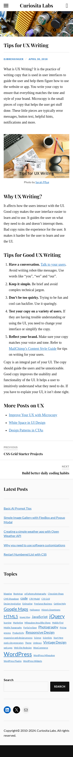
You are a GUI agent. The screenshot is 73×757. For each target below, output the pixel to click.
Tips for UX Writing (26, 45)
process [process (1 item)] (7, 633)
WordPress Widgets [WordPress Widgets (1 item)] (32, 661)
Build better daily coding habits (45, 473)
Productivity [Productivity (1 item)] (18, 633)
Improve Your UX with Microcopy (33, 415)
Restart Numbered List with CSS (25, 554)
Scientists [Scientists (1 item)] (47, 637)
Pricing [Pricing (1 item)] (63, 627)
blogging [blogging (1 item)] (8, 593)
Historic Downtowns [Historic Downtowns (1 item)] (50, 609)
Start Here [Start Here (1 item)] (58, 637)
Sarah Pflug (42, 182)
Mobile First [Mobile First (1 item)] (57, 622)
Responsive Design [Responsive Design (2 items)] (40, 632)
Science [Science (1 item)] (37, 637)
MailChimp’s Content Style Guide (32, 349)
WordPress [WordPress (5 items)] (18, 654)
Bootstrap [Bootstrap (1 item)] (18, 593)
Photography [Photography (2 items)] (48, 627)
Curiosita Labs (36, 5)
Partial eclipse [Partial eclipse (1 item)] (30, 627)
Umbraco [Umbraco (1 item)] (37, 643)
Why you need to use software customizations (34, 545)
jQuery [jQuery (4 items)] (57, 616)
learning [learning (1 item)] (7, 622)
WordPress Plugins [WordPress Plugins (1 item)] (13, 661)
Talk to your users (53, 264)
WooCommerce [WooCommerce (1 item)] (40, 647)
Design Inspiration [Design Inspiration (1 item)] (12, 603)
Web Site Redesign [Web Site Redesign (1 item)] (23, 647)
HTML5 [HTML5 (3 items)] (11, 616)
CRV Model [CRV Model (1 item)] (34, 598)
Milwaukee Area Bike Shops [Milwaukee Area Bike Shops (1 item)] (38, 622)
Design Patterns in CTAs (26, 430)
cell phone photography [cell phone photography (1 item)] (35, 593)
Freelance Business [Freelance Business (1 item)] (43, 603)
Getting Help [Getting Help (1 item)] (60, 603)
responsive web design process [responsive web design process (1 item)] (18, 637)
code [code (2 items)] (24, 598)
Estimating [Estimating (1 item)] (27, 603)
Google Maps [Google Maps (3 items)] (16, 609)
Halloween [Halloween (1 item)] (35, 609)
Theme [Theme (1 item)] (28, 643)
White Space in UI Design (27, 423)
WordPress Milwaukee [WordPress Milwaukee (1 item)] (44, 655)
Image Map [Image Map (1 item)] (25, 617)
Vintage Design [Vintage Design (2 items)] (54, 642)
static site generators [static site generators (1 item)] (14, 643)
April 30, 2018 (38, 59)
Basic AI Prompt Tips (18, 508)
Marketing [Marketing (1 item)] (18, 622)
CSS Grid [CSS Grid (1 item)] (45, 598)
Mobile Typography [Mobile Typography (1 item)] (13, 627)
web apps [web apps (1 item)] (8, 647)
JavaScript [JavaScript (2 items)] (40, 617)
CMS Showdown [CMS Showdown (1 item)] (11, 598)
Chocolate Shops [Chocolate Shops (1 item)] (56, 593)
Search (8, 680)
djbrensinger (14, 59)
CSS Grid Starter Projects (23, 454)
